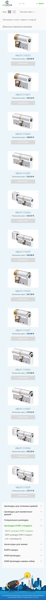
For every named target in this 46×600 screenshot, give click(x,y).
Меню (40, 4)
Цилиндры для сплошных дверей (21, 506)
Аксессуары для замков (15, 544)
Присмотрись (23, 63)
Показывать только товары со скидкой (19, 20)
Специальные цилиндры (16, 520)
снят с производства (13, 539)
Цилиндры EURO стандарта (18, 526)
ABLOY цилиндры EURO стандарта (19, 531)
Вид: (5, 12)
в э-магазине (35, 597)
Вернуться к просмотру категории (17, 27)
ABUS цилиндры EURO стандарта (18, 535)
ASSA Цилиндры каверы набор (19, 561)
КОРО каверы (11, 550)
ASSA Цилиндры (12, 556)
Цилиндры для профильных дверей (18, 513)
